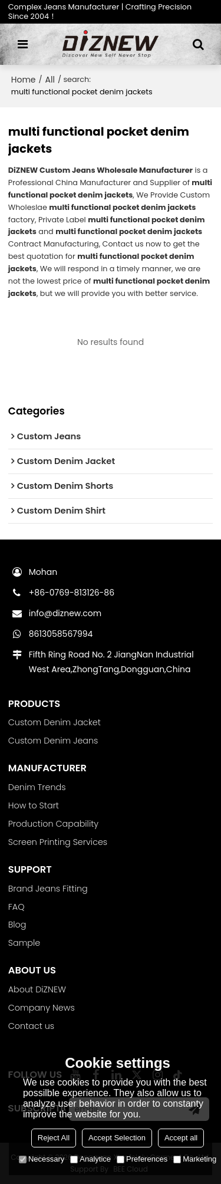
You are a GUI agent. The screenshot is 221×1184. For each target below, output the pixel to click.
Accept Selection (117, 1137)
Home (23, 79)
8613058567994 (61, 634)
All (50, 79)
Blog (17, 924)
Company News (41, 1008)
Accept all (180, 1137)
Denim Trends (37, 787)
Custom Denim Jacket (54, 722)
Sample (24, 943)
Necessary (41, 1159)
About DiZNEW (37, 989)
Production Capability (53, 824)
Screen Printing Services (57, 842)
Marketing (194, 1159)
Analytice (90, 1159)
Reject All (54, 1137)
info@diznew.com (65, 613)
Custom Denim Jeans (53, 740)
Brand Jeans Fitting (48, 888)
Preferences (142, 1159)
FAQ (16, 907)
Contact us (31, 1026)
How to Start (33, 805)
